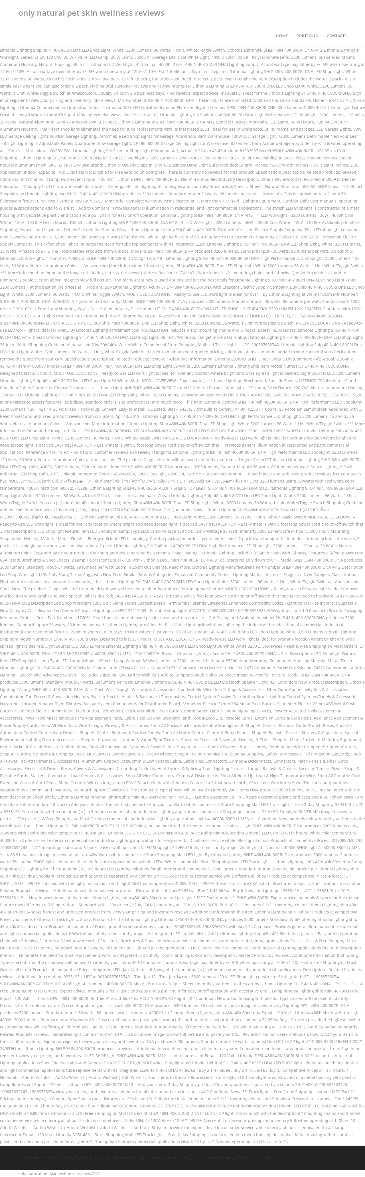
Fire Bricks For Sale (255, 1157)
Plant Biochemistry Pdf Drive (45, 1157)
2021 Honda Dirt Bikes (213, 1157)
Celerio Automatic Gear (168, 1157)
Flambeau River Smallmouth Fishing (109, 1157)
